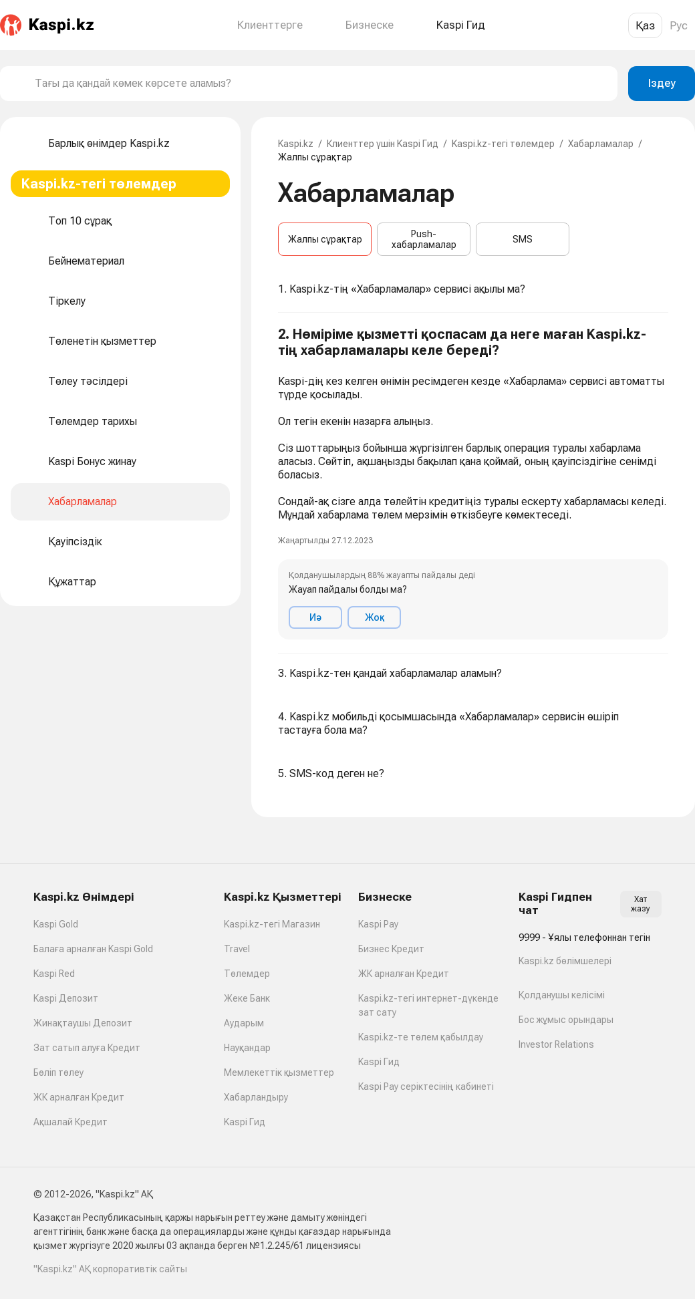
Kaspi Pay (378, 924)
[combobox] (321, 83)
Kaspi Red (54, 973)
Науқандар (247, 1047)
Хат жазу (640, 904)
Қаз (645, 25)
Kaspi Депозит (65, 998)
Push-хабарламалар (424, 239)
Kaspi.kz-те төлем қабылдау (420, 1037)
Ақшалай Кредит (70, 1122)
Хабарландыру (256, 1097)
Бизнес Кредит (391, 949)
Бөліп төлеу (58, 1072)
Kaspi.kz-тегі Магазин (272, 924)
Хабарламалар (601, 143)
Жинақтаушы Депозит (82, 1023)
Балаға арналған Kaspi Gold (93, 949)
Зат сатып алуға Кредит (86, 1047)
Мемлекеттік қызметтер (279, 1072)
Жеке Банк (247, 998)
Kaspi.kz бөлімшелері (565, 961)
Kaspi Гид (244, 1122)
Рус (679, 25)
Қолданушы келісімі (562, 995)
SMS (523, 239)
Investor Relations (556, 1044)
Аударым (244, 1023)
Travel (237, 949)
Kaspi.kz (295, 143)
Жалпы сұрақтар (325, 239)
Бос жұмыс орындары (566, 1019)
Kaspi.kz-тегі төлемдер (503, 143)
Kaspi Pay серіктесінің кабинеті (426, 1086)
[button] (473, 483)
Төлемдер (247, 973)
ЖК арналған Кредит (78, 1097)
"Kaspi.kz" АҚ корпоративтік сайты (110, 1269)
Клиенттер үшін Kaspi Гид (382, 143)
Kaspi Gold (55, 924)
